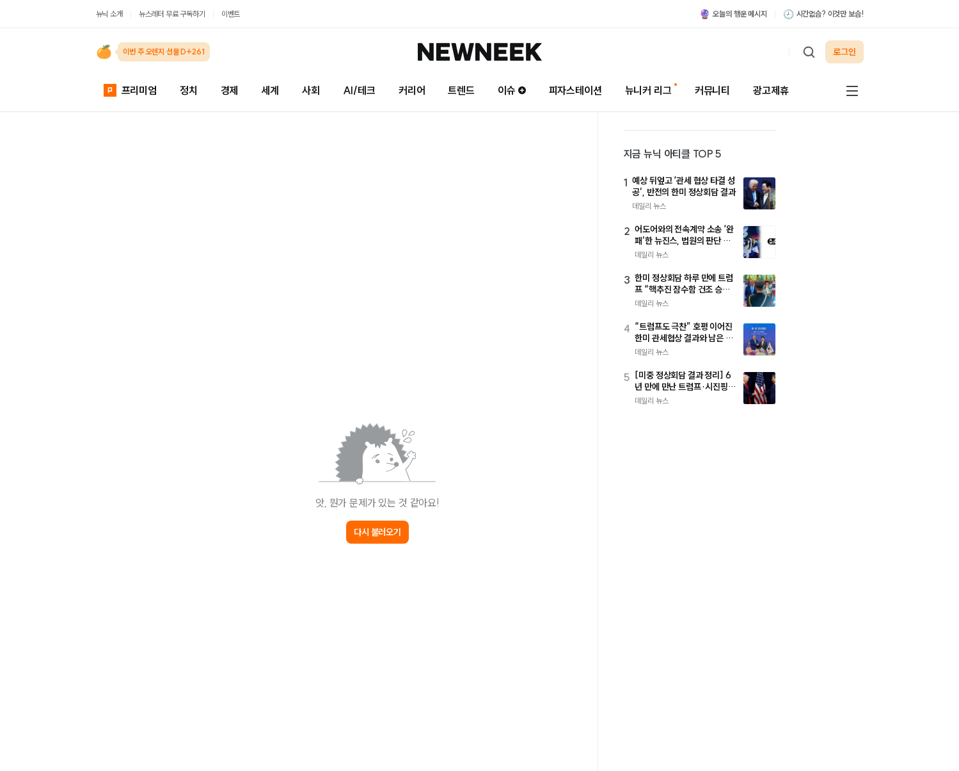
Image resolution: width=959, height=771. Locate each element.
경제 (230, 90)
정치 (189, 90)
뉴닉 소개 (109, 14)
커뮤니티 (712, 90)
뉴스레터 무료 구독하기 (172, 14)
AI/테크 (359, 90)
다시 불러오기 (377, 532)
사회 (311, 90)
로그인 (844, 52)
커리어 (412, 90)
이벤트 (231, 14)
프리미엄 (130, 90)
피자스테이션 (575, 90)
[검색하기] (808, 51)
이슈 (512, 90)
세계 (270, 90)
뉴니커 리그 (648, 90)
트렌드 (461, 90)
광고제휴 (770, 90)
